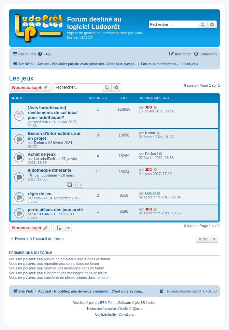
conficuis (41, 122)
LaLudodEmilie (46, 159)
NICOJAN (42, 214)
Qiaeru (137, 308)
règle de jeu (39, 193)
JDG (148, 107)
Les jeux (21, 78)
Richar (39, 143)
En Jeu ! (151, 154)
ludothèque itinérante (49, 170)
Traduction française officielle (108, 308)
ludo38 (39, 198)
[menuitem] (43, 54)
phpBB (100, 303)
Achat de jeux (42, 154)
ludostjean (49, 175)
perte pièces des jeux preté (55, 209)
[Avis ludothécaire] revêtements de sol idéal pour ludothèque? (53, 112)
